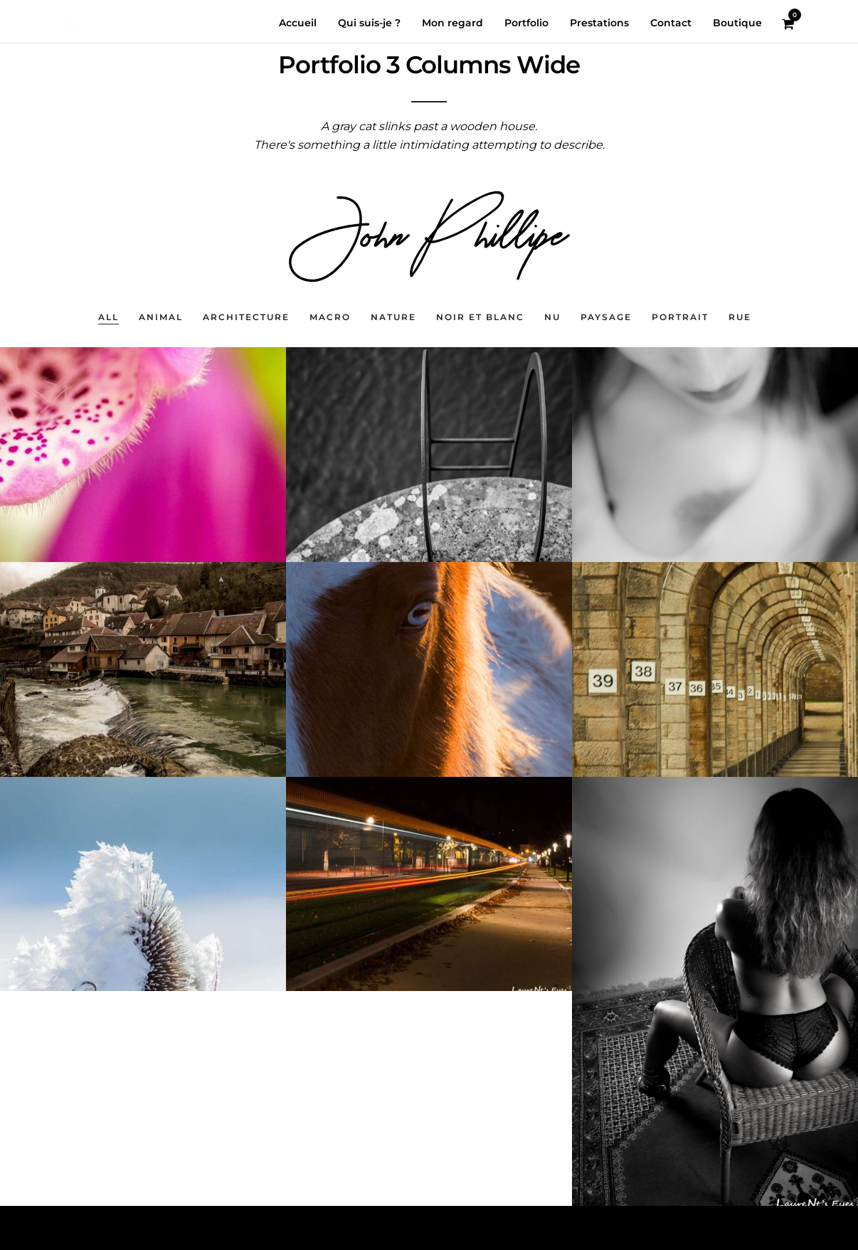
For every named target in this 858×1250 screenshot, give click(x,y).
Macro (330, 317)
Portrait (680, 317)
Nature (393, 317)
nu (552, 317)
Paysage (606, 317)
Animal (161, 317)
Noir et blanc (480, 317)
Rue (740, 317)
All (108, 317)
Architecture (246, 317)
